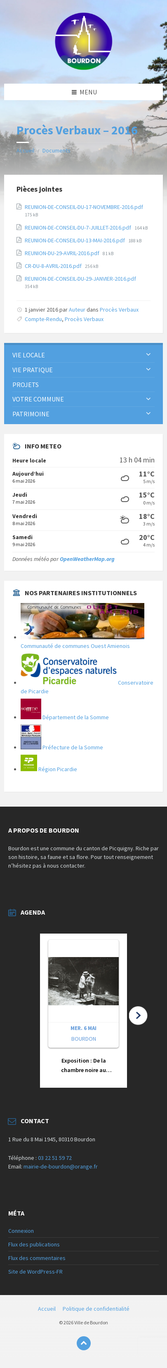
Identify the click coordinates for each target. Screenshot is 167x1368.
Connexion (21, 1230)
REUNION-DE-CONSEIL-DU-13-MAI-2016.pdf (75, 240)
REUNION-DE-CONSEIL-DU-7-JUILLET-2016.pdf (78, 227)
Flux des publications (34, 1244)
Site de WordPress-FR (35, 1271)
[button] (83, 1011)
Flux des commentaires (37, 1258)
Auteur (77, 309)
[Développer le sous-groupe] (148, 355)
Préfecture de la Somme (62, 747)
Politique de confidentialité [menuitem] (96, 1308)
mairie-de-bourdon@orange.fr (61, 1166)
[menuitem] (83, 355)
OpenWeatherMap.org (87, 559)
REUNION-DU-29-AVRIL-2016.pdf (63, 253)
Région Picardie (49, 769)
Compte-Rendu (43, 319)
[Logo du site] (84, 67)
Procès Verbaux (119, 309)
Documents (56, 150)
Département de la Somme (65, 717)
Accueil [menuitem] (47, 1308)
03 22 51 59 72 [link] (55, 1158)
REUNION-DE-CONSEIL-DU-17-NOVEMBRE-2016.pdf (84, 207)
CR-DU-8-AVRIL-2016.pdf (54, 266)
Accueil (25, 150)
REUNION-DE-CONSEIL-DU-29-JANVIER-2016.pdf (80, 278)
